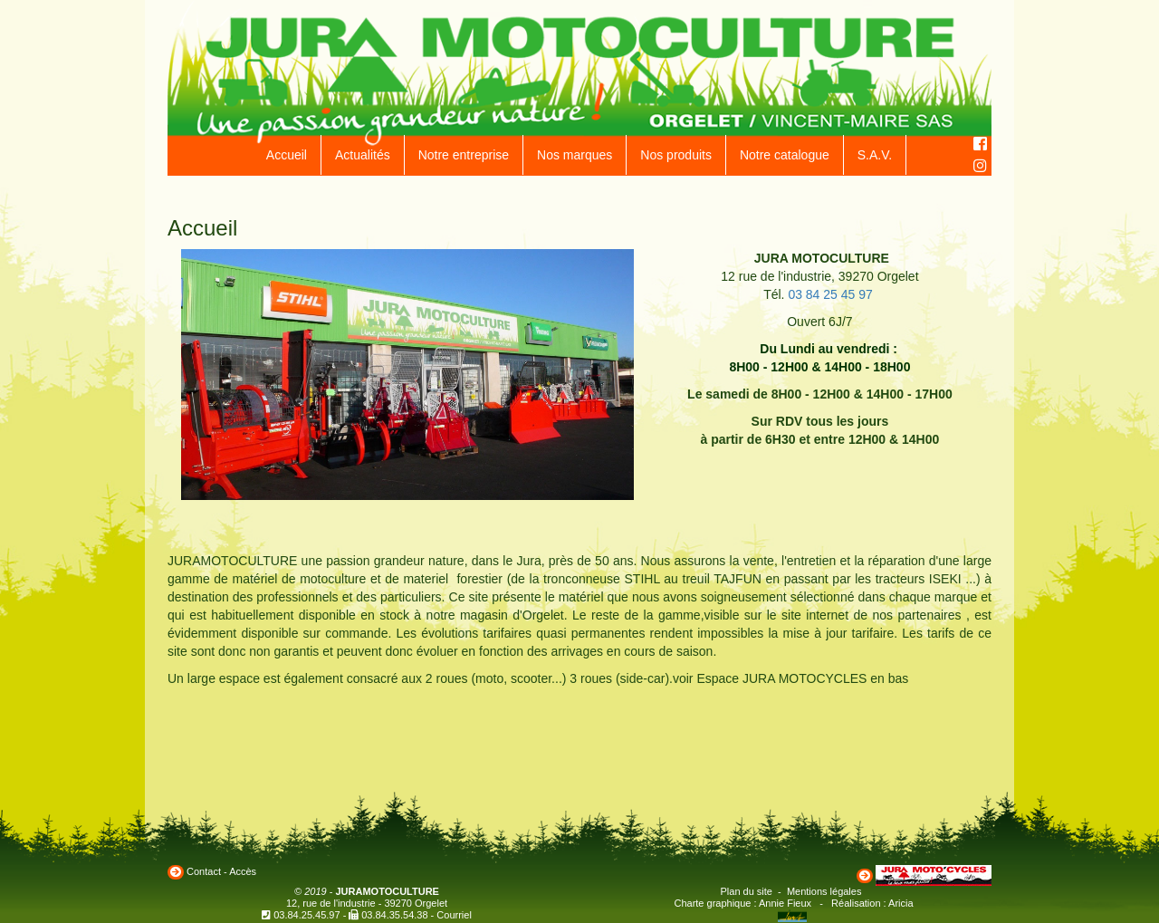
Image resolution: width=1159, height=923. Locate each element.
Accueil (286, 155)
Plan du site (746, 891)
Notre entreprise (463, 155)
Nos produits (676, 155)
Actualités (362, 155)
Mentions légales (824, 891)
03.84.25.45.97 (306, 914)
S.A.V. (874, 155)
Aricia (901, 903)
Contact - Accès (221, 871)
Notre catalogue (784, 155)
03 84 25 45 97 (830, 294)
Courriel (454, 914)
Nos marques (574, 155)
